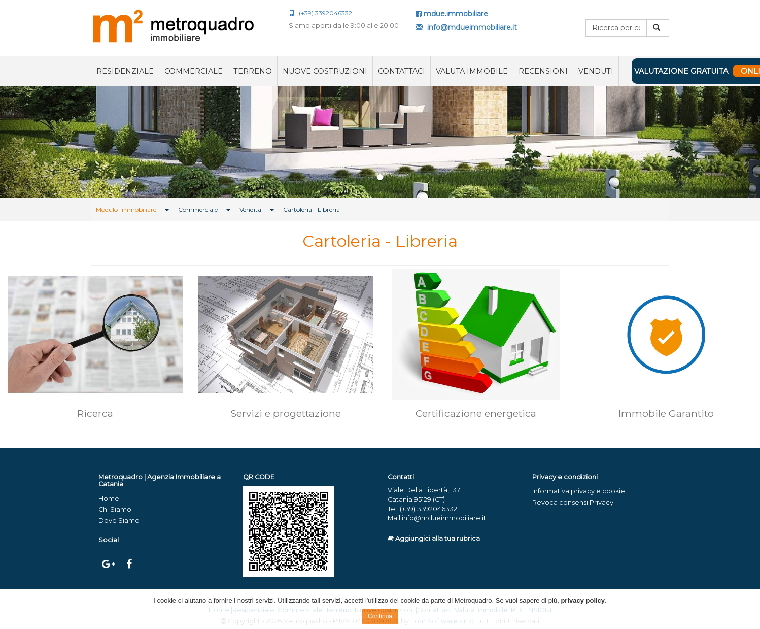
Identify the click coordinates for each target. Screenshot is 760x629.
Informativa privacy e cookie (578, 491)
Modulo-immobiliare (126, 209)
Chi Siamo (114, 509)
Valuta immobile (472, 71)
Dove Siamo (119, 520)
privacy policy (583, 600)
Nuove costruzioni (325, 71)
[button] (57, 142)
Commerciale (193, 71)
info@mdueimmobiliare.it (466, 27)
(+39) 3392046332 (320, 13)
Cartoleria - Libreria (311, 209)
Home (108, 498)
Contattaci (401, 71)
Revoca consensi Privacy (572, 502)
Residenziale (125, 71)
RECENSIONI (543, 71)
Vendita (250, 209)
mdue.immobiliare (452, 13)
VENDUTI (595, 71)
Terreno (252, 71)
